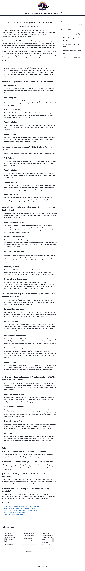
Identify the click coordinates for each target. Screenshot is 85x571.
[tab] (26, 551)
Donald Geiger (10, 544)
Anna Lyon (45, 542)
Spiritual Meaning (36, 13)
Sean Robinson (25, 26)
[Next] (53, 540)
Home (27, 13)
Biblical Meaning (48, 13)
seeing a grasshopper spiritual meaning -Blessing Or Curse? (10, 537)
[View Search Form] (61, 13)
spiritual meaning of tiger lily (71, 34)
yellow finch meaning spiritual (72, 57)
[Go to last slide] (5, 540)
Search (63, 22)
